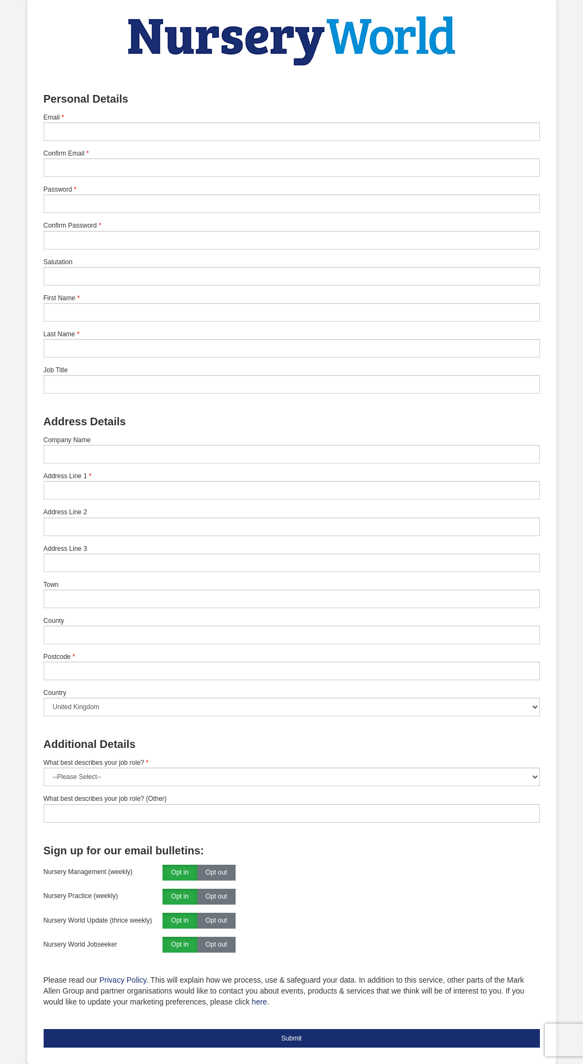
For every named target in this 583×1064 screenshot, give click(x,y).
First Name (60, 298)
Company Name (67, 440)
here (259, 1001)
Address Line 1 (65, 476)
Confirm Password (70, 225)
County (54, 621)
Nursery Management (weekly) (88, 872)
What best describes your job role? (96, 762)
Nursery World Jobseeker (80, 944)
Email (52, 117)
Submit (291, 1038)
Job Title (56, 370)
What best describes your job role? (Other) (105, 799)
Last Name (59, 334)
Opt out (216, 873)
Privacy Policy (122, 980)
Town (51, 585)
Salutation (58, 262)
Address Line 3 (65, 548)
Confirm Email (64, 153)
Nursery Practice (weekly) (81, 896)
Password (58, 189)
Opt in (180, 873)
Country (55, 693)
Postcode (57, 657)
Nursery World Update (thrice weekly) (98, 920)
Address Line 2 (65, 512)
